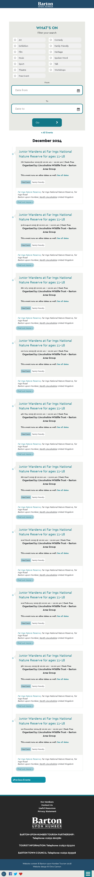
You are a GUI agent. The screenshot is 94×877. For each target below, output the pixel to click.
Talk (56, 64)
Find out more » (25, 202)
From (47, 82)
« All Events (47, 132)
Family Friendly (62, 46)
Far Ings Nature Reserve (29, 192)
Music (21, 58)
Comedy (59, 40)
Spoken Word (61, 58)
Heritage (59, 52)
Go (37, 122)
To (47, 101)
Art (20, 40)
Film (20, 52)
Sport (21, 64)
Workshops (60, 70)
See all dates (63, 175)
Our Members (47, 802)
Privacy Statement (47, 811)
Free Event (24, 76)
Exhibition (23, 46)
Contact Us (47, 805)
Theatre (22, 70)
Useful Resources (47, 808)
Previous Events (21, 780)
